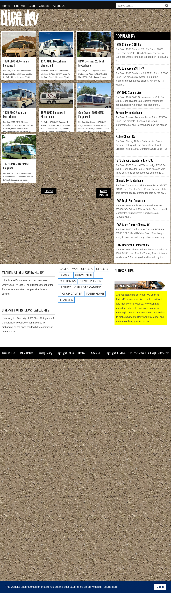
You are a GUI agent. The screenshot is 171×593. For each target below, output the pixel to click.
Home (6, 6)
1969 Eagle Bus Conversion (131, 200)
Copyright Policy (65, 353)
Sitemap (95, 353)
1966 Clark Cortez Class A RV (132, 224)
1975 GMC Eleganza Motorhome (14, 115)
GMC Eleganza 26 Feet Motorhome (91, 63)
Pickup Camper (71, 293)
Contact (82, 353)
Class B (102, 268)
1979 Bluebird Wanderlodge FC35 (134, 160)
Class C (65, 275)
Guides (44, 6)
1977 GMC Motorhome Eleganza (16, 166)
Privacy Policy (45, 353)
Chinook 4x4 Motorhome (130, 180)
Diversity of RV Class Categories (25, 310)
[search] (139, 5)
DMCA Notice (26, 353)
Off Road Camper (87, 287)
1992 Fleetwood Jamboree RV (132, 245)
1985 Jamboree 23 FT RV (130, 68)
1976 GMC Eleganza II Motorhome (53, 115)
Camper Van (69, 268)
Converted (83, 275)
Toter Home (95, 293)
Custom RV (68, 281)
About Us (59, 6)
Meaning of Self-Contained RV (23, 272)
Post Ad (19, 6)
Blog (32, 6)
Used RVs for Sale (136, 353)
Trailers (66, 299)
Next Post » (103, 192)
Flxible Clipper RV (125, 136)
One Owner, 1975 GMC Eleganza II (91, 115)
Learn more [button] (111, 586)
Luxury (65, 287)
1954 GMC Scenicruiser (129, 92)
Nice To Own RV (19, 16)
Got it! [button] (160, 586)
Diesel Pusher (90, 281)
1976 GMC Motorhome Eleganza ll (53, 63)
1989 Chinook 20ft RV (128, 44)
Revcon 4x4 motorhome (129, 112)
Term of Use (8, 353)
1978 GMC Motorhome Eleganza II (16, 63)
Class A (87, 268)
